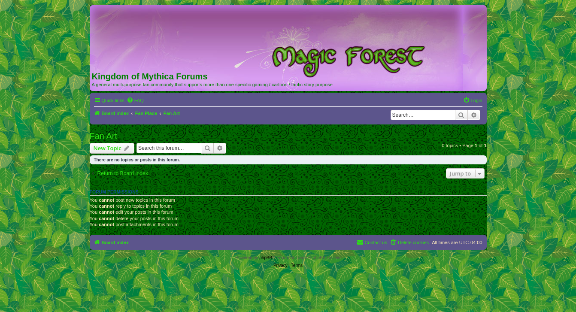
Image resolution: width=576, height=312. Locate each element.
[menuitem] (135, 100)
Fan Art (103, 136)
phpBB (265, 257)
